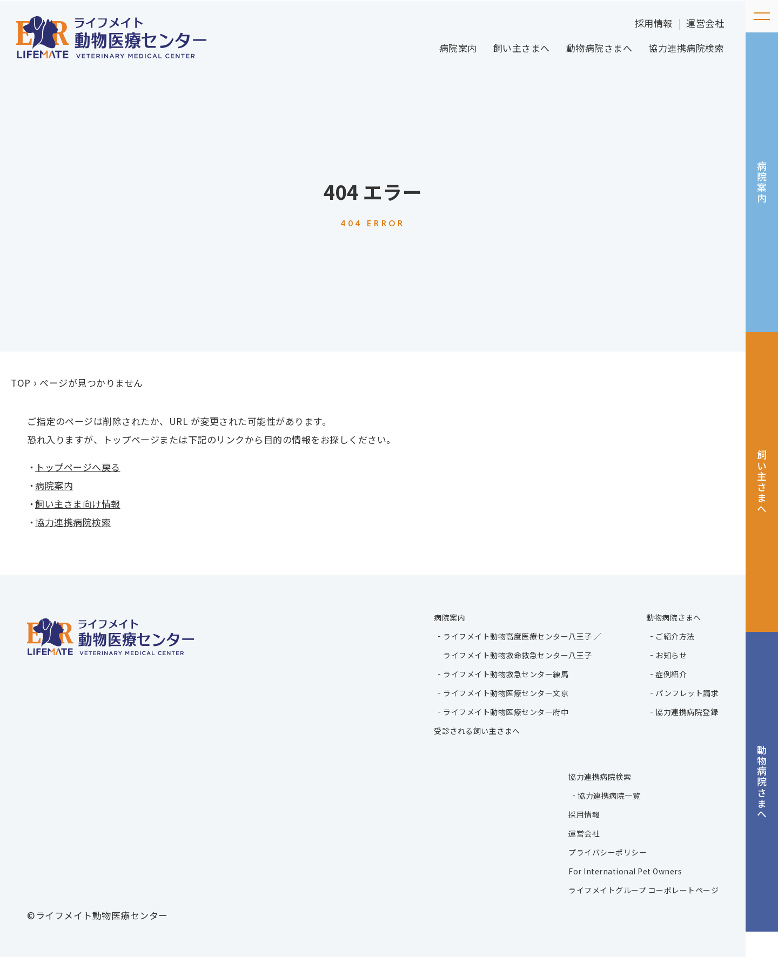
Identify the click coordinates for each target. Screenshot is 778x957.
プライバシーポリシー (607, 851)
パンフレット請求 (687, 692)
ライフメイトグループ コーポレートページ (643, 889)
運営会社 (705, 23)
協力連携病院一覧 (609, 795)
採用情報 (654, 23)
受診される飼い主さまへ (476, 730)
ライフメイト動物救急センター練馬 (504, 673)
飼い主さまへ (521, 48)
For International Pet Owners (625, 870)
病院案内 (458, 48)
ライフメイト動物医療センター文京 (504, 692)
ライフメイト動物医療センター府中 (504, 711)
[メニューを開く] (762, 16)
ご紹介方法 (675, 635)
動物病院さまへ (599, 48)
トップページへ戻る (77, 467)
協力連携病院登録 (686, 711)
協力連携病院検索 (686, 48)
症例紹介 (671, 673)
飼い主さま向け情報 (77, 503)
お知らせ (671, 654)
